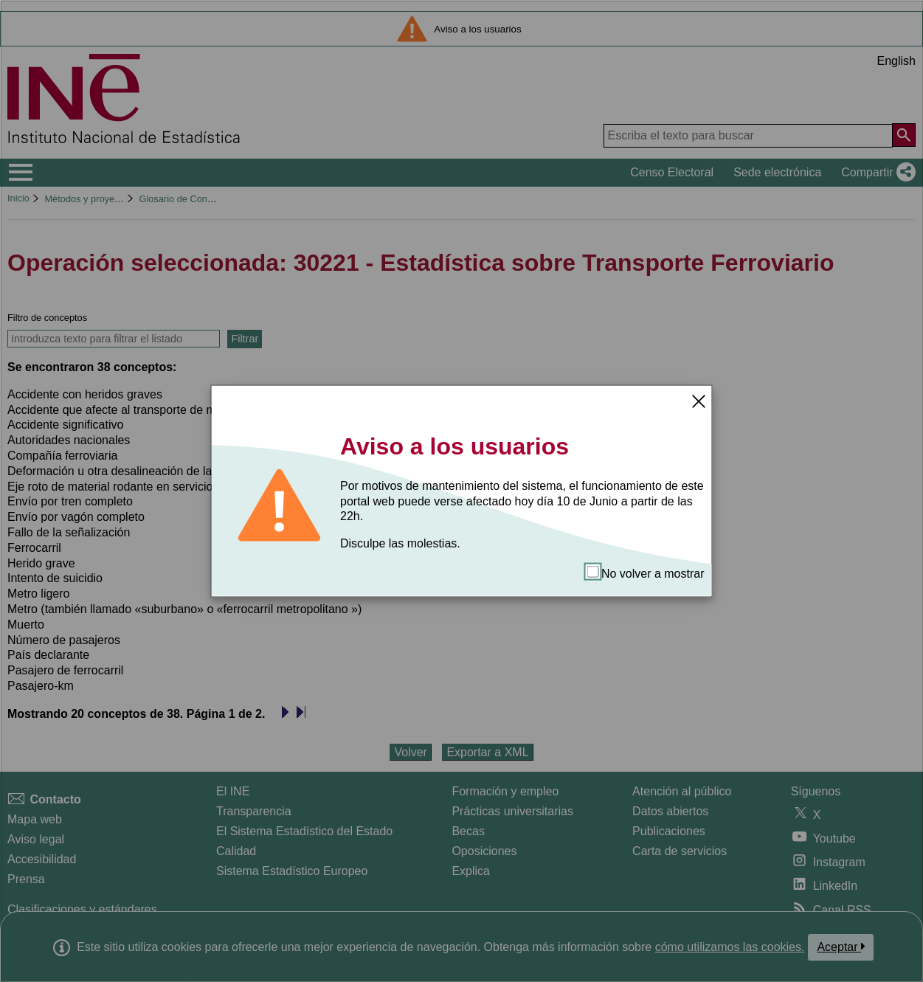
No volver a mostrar (646, 573)
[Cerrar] (698, 400)
